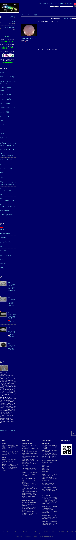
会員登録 (61, 3)
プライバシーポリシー (27, 532)
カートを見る (71, 3)
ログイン (53, 3)
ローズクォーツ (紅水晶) (31, 15)
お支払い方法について (39, 532)
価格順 (69, 18)
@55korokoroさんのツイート (7, 430)
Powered (50, 536)
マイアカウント (44, 3)
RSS (75, 532)
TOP (22, 15)
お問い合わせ (17, 532)
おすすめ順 (63, 18)
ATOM (38, 533)
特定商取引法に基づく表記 (66, 532)
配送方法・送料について (52, 532)
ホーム (2, 532)
